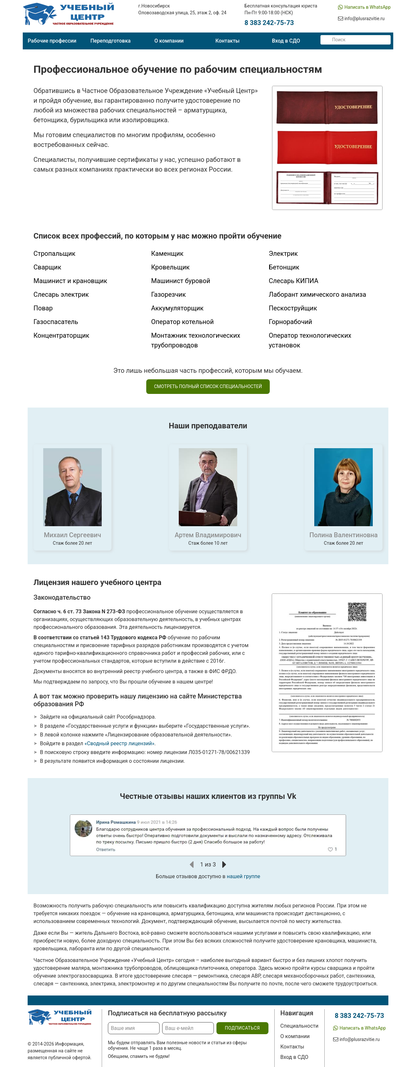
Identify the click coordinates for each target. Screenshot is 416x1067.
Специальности (299, 1026)
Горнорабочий (290, 322)
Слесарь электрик (61, 294)
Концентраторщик (61, 335)
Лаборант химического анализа (317, 294)
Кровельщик (170, 267)
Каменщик (167, 253)
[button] (191, 864)
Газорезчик (168, 294)
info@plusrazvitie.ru (364, 18)
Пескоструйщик (293, 308)
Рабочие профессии (52, 41)
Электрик (283, 253)
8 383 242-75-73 (269, 23)
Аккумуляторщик (177, 308)
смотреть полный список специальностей (208, 386)
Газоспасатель (55, 322)
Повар (43, 308)
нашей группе (243, 876)
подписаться (242, 1028)
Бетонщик (284, 267)
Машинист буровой (180, 281)
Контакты (227, 41)
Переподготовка (110, 41)
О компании (169, 41)
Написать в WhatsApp (367, 7)
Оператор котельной (182, 322)
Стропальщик (54, 253)
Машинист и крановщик (70, 281)
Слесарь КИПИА (293, 281)
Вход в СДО (286, 41)
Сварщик (47, 267)
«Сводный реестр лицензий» (119, 743)
